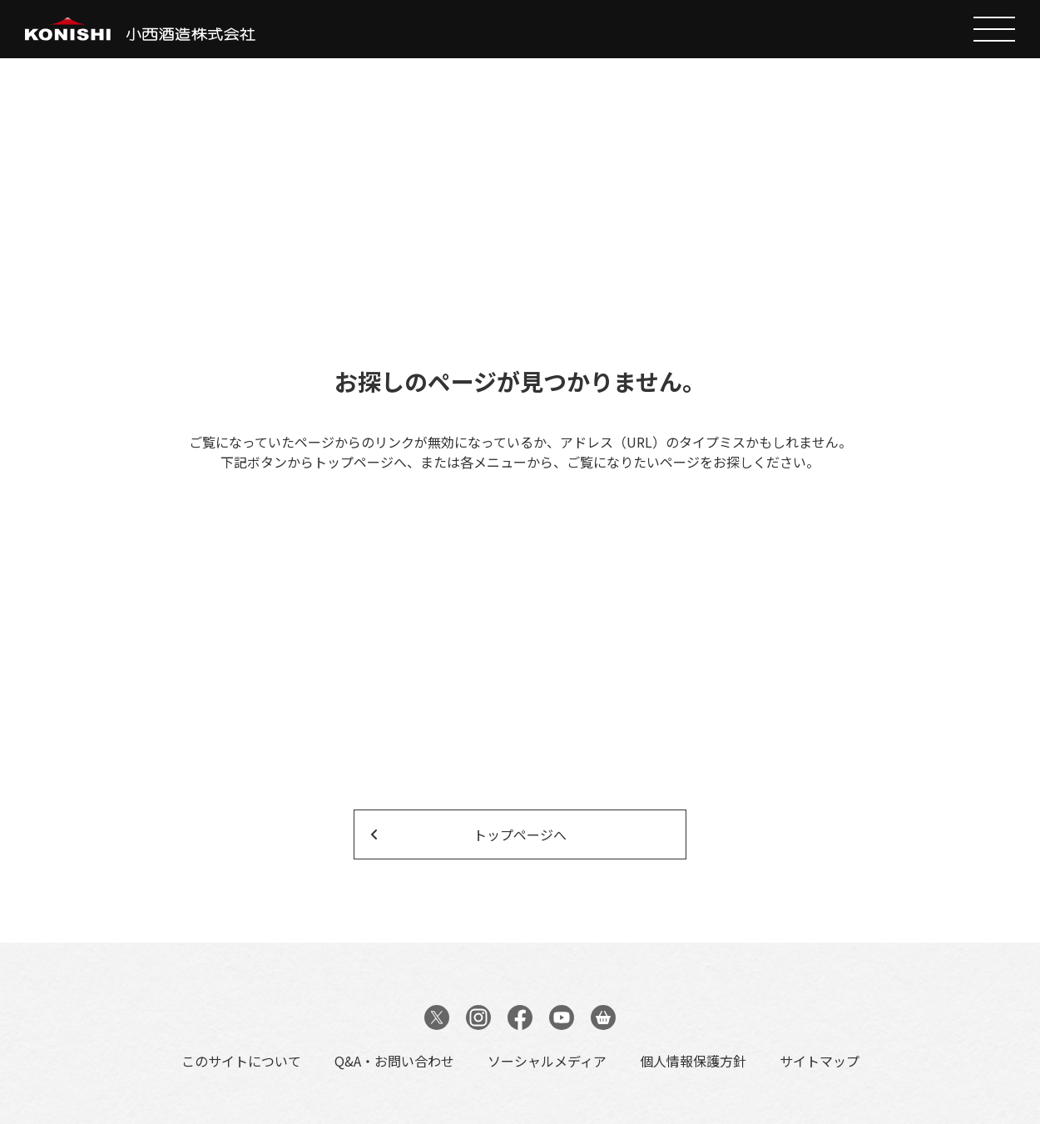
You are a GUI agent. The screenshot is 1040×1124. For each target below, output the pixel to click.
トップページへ (520, 834)
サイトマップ (819, 1061)
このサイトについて (241, 1061)
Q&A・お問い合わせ (394, 1061)
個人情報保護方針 (693, 1061)
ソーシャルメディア (547, 1061)
